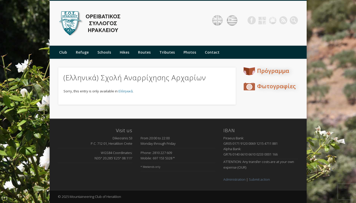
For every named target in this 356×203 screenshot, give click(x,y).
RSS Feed (283, 20)
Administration (234, 179)
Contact (212, 52)
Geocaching (262, 20)
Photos (190, 52)
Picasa (273, 20)
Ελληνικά (125, 91)
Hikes (124, 52)
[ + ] (4, 198)
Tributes (167, 52)
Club (63, 52)
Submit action (259, 179)
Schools (104, 52)
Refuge (82, 52)
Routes (144, 52)
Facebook (252, 20)
